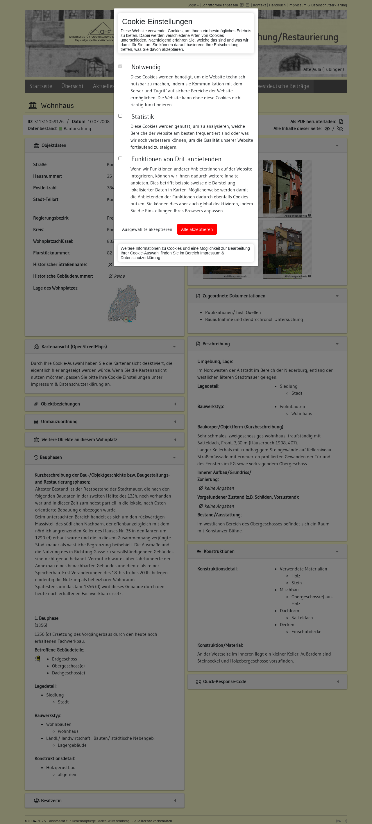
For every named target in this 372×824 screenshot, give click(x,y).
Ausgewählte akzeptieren (147, 229)
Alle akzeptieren (197, 229)
